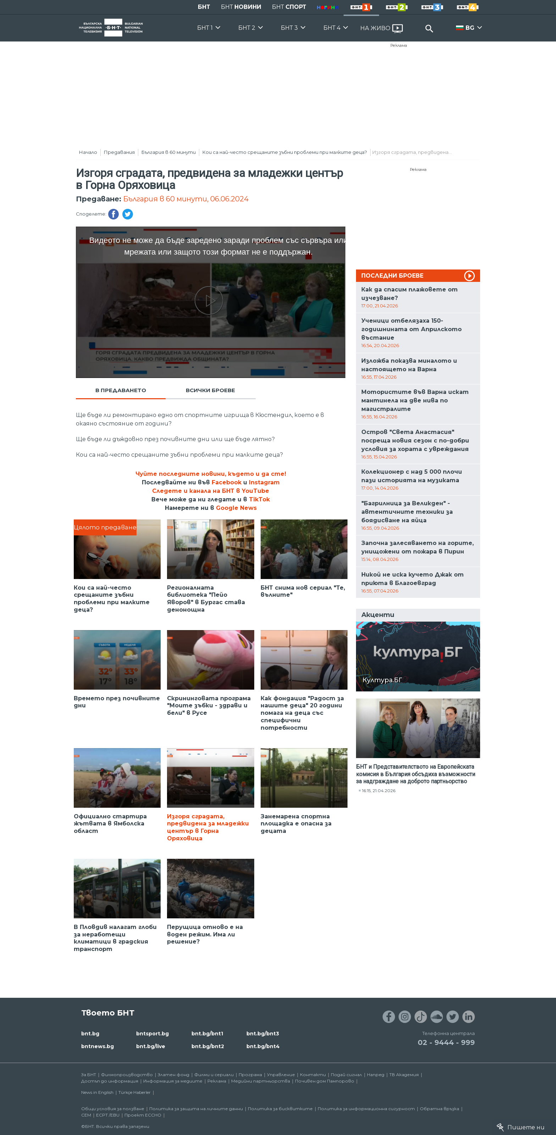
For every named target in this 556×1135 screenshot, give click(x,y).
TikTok (259, 499)
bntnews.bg (97, 1046)
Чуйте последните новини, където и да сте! (210, 474)
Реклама (398, 45)
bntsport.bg (152, 1033)
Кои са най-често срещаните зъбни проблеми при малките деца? (284, 152)
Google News (236, 508)
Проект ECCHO (142, 1115)
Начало (88, 152)
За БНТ (88, 1074)
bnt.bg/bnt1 (207, 1033)
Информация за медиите (172, 1081)
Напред (375, 1074)
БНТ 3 (289, 27)
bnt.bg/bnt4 (263, 1046)
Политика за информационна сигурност (366, 1108)
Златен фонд (173, 1074)
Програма (250, 1074)
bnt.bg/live (150, 1046)
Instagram (264, 482)
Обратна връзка (439, 1108)
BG (470, 27)
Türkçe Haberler (134, 1092)
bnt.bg (90, 1033)
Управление (281, 1074)
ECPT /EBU (107, 1115)
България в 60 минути (168, 152)
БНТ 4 (331, 27)
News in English (97, 1092)
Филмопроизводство (127, 1074)
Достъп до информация (109, 1081)
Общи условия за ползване (112, 1108)
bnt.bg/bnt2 (207, 1046)
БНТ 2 (246, 27)
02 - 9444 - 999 (446, 1042)
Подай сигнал (346, 1074)
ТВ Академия (404, 1074)
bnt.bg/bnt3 (262, 1033)
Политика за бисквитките (280, 1108)
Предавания (119, 152)
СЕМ (86, 1115)
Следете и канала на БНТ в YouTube (210, 491)
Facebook (226, 482)
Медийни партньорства (260, 1081)
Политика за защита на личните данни (196, 1108)
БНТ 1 (205, 27)
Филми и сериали (214, 1074)
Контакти (313, 1074)
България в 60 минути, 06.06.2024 (186, 199)
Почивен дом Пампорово (324, 1081)
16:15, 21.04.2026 (378, 790)
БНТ (204, 7)
